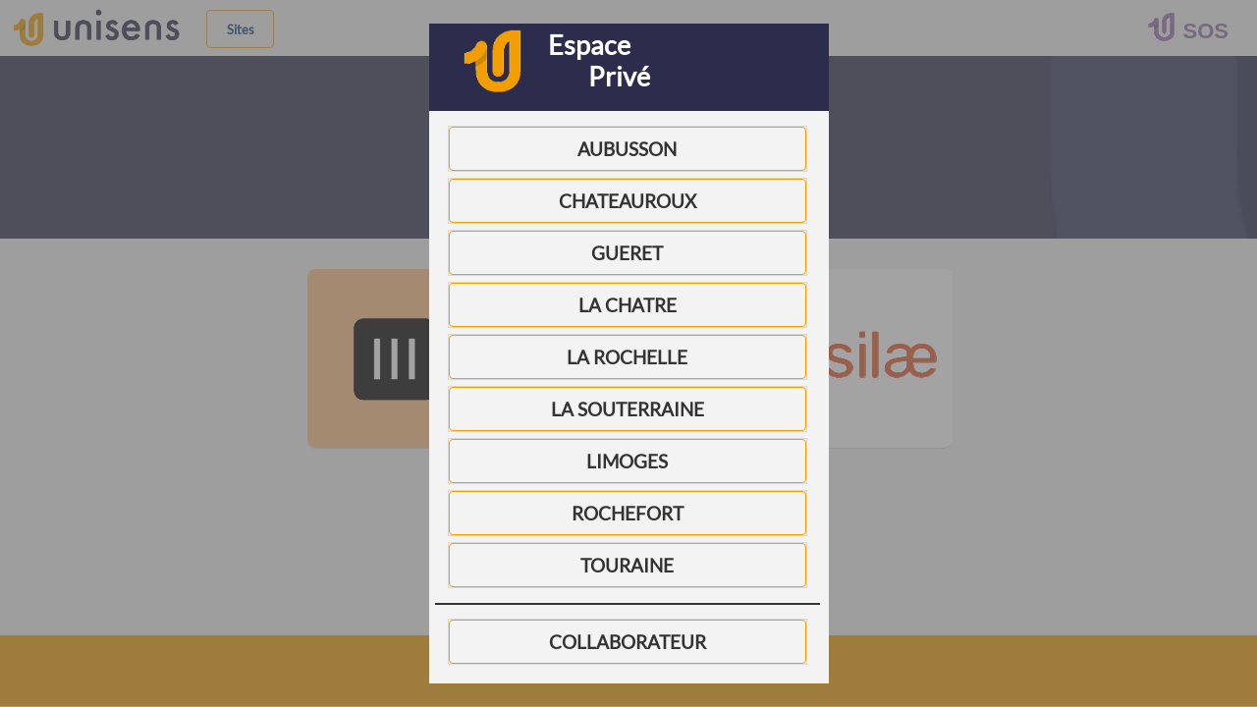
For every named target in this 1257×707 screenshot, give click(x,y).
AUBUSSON (627, 149)
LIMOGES (627, 461)
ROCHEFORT (627, 513)
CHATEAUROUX (627, 201)
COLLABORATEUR (627, 642)
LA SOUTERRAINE (627, 409)
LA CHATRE (627, 305)
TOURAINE (627, 565)
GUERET (627, 253)
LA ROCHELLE (627, 357)
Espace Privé (599, 60)
